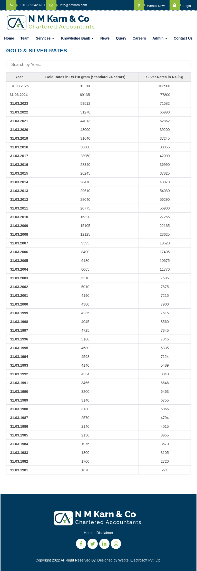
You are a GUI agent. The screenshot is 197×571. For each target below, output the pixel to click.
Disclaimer (104, 533)
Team (24, 38)
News (105, 38)
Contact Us (183, 38)
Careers (139, 38)
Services (45, 38)
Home (9, 38)
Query (121, 38)
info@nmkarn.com (66, 5)
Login (180, 6)
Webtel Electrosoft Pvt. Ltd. (140, 560)
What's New (149, 6)
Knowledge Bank (77, 38)
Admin (159, 38)
